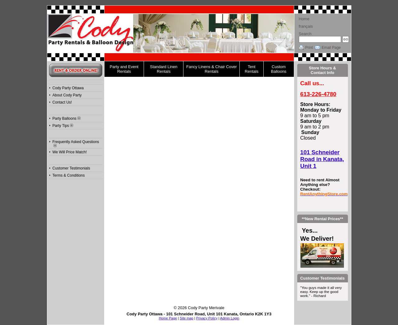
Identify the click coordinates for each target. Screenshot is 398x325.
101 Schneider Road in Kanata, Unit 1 (322, 159)
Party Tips (63, 125)
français (306, 26)
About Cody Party (67, 95)
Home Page (168, 318)
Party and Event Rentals (124, 69)
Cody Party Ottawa (68, 88)
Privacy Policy (207, 318)
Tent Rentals (251, 69)
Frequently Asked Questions (76, 143)
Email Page (331, 47)
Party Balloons (67, 118)
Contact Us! (62, 102)
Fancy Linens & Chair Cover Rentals (211, 69)
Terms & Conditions (69, 175)
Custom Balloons (278, 69)
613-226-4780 (318, 94)
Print (309, 47)
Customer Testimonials (71, 168)
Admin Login (229, 318)
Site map (186, 318)
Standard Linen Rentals (163, 69)
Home (304, 18)
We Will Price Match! (70, 152)
